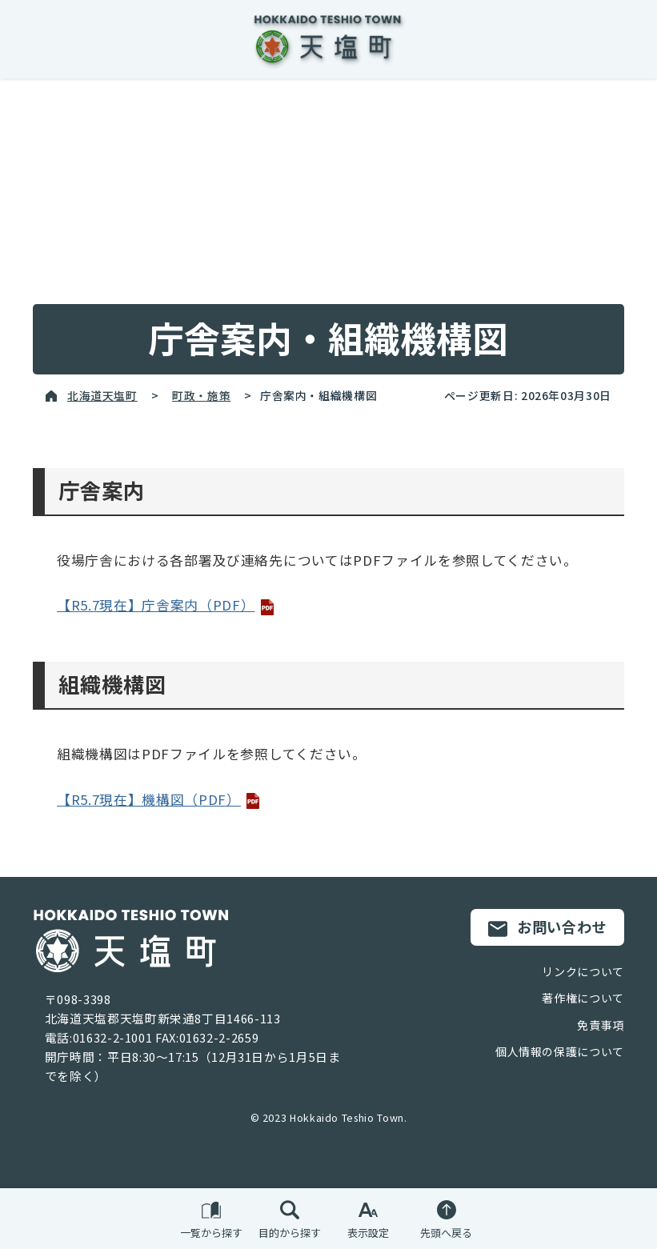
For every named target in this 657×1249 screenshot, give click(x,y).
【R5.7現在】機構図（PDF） (159, 799)
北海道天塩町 (102, 395)
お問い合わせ (547, 927)
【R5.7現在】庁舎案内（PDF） (165, 604)
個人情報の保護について (559, 1051)
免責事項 (600, 1025)
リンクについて (582, 971)
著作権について (582, 998)
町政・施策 (201, 395)
